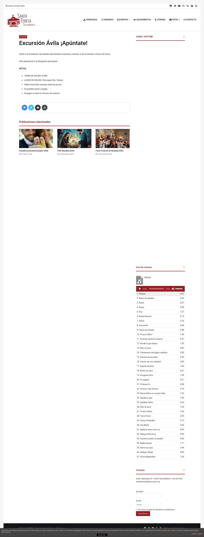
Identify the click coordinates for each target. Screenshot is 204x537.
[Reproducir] (139, 288)
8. (142, 325)
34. (144, 443)
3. (140, 303)
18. (145, 371)
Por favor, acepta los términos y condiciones (155, 510)
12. (147, 343)
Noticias (23, 37)
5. (139, 312)
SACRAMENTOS (142, 20)
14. (152, 352)
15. (147, 357)
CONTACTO (190, 20)
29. (146, 420)
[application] (160, 289)
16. (149, 362)
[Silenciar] (173, 288)
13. (144, 348)
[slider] (156, 288)
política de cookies (169, 530)
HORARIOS (107, 20)
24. (144, 398)
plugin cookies (197, 534)
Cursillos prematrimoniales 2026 (33, 151)
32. (146, 434)
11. (150, 339)
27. (144, 411)
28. (144, 416)
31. (148, 429)
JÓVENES (160, 20)
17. (145, 366)
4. (140, 307)
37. (146, 457)
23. (151, 393)
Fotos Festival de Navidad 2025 (109, 151)
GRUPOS (122, 20)
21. (143, 384)
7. (140, 321)
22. (147, 389)
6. (144, 316)
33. (150, 438)
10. (144, 334)
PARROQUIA (90, 20)
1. (141, 294)
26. (144, 407)
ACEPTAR (102, 535)
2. (145, 298)
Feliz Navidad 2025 (65, 151)
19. (145, 375)
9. (145, 330)
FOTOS (173, 20)
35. (145, 448)
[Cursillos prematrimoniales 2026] (36, 138)
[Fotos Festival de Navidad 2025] (113, 138)
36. (145, 452)
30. (143, 425)
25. (145, 402)
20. (143, 380)
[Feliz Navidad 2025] (74, 138)
